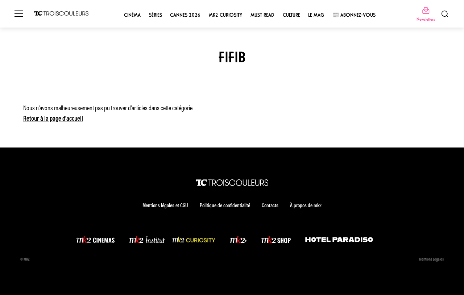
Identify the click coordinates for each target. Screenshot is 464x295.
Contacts (270, 206)
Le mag (316, 15)
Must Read (262, 15)
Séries (155, 15)
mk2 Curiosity (225, 15)
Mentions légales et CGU (165, 206)
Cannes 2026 (185, 15)
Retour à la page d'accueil (53, 119)
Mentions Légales (431, 260)
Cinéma (132, 15)
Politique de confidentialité (225, 206)
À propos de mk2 (306, 206)
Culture (291, 15)
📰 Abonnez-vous (354, 15)
